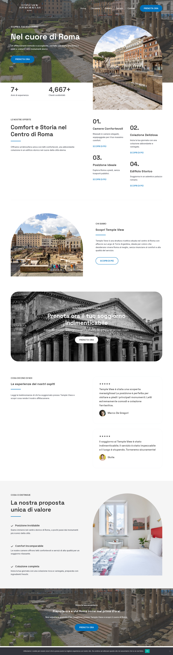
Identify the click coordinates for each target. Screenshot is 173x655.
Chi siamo (97, 8)
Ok (147, 651)
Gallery (109, 8)
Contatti (131, 8)
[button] (107, 260)
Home (86, 8)
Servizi (120, 8)
